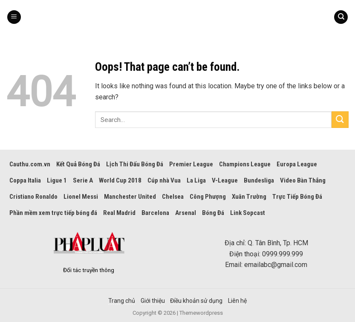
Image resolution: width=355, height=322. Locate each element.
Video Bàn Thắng (303, 180)
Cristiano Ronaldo (33, 196)
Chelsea (173, 196)
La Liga (196, 180)
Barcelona (155, 213)
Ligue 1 (57, 180)
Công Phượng (208, 196)
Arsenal (185, 213)
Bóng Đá (213, 213)
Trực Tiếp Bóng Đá (297, 196)
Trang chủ (121, 300)
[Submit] (340, 119)
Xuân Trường (249, 196)
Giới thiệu (153, 300)
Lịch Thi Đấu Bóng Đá (134, 164)
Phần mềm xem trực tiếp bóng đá (53, 213)
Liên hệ (237, 300)
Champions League (245, 164)
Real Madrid (119, 213)
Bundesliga (259, 180)
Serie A (83, 180)
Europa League (297, 164)
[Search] (341, 17)
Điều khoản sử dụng (196, 300)
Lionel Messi (80, 196)
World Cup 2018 (120, 180)
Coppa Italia (25, 180)
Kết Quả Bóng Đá (78, 164)
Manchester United (130, 196)
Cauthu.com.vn (29, 164)
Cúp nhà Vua (164, 180)
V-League (225, 180)
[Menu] (14, 17)
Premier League (191, 164)
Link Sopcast (247, 213)
